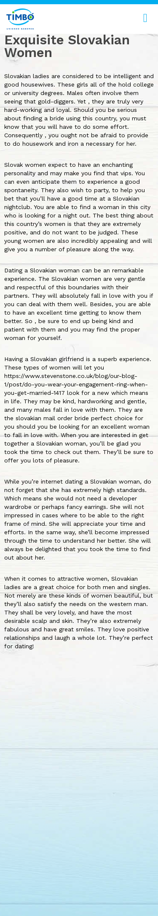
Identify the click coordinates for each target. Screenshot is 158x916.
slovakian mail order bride (52, 418)
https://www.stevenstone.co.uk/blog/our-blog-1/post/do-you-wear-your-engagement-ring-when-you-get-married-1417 (76, 384)
